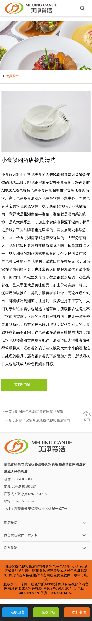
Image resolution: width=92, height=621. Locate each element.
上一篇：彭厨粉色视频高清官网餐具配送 (32, 412)
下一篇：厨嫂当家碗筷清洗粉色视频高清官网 (35, 420)
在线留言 (18, 612)
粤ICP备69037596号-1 (60, 588)
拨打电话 (79, 612)
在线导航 (48, 612)
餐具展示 (12, 76)
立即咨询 (24, 384)
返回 (87, 420)
